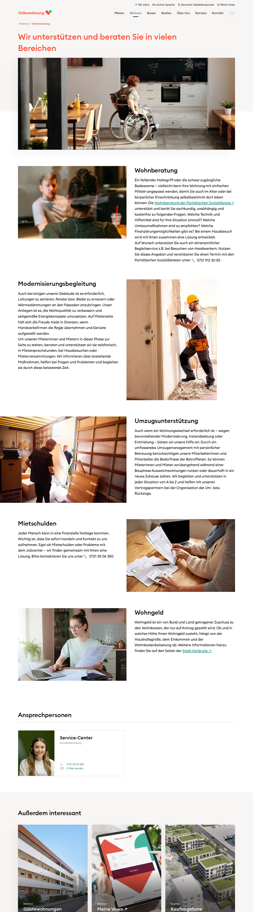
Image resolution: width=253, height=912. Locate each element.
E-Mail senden (75, 768)
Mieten (119, 13)
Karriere (201, 13)
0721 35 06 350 (75, 764)
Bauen (151, 13)
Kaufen (166, 13)
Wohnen (136, 13)
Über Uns (183, 13)
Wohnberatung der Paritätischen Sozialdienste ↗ (194, 203)
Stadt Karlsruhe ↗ (196, 650)
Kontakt (217, 13)
